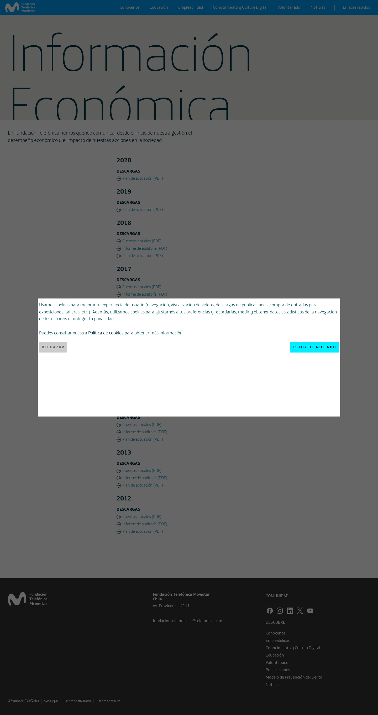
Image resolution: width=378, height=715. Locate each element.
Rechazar (53, 347)
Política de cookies (106, 332)
